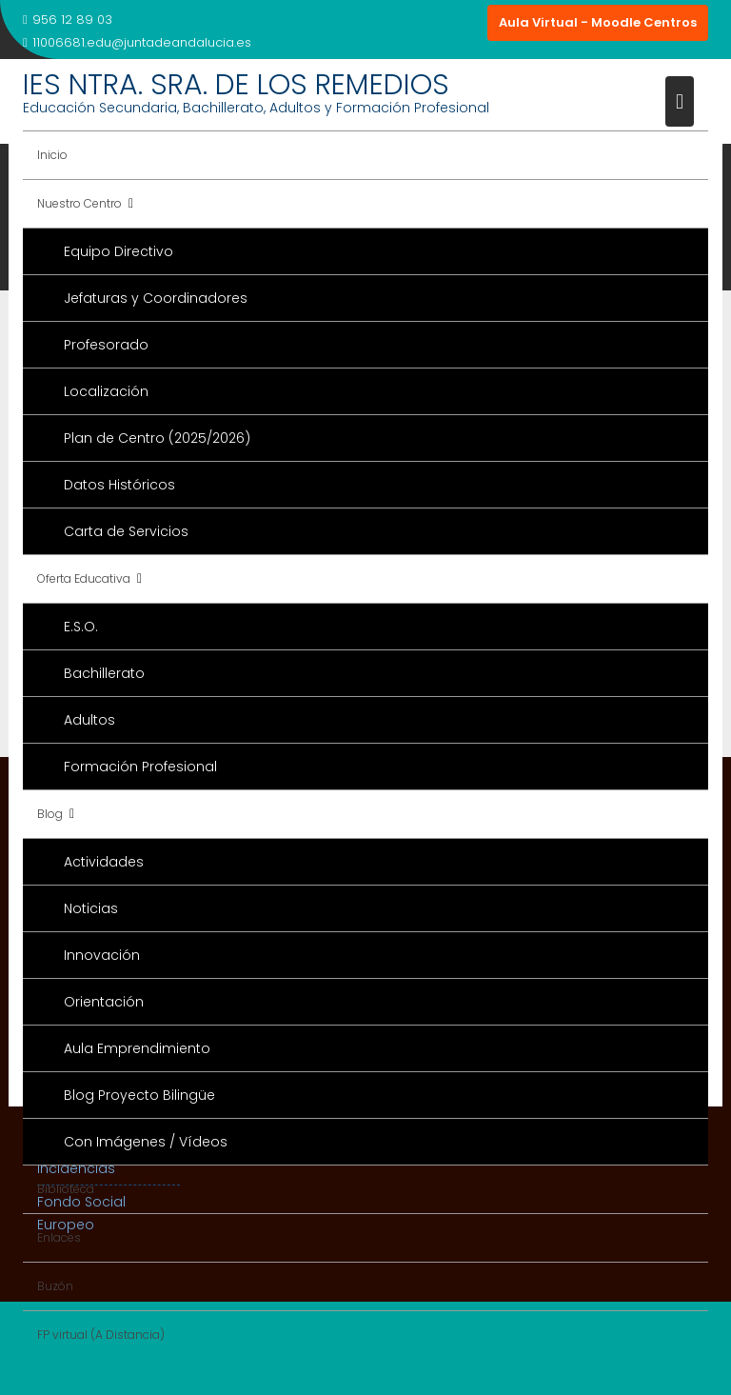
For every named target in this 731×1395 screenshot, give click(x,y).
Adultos (89, 719)
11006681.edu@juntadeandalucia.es (137, 42)
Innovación (102, 955)
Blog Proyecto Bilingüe (139, 1095)
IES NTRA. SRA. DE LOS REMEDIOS (236, 85)
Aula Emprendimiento (137, 1048)
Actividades (104, 861)
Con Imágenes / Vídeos (145, 1141)
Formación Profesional (140, 766)
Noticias (91, 908)
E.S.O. (81, 626)
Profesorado (106, 344)
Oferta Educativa (83, 578)
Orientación (104, 1001)
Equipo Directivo (118, 251)
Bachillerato (104, 673)
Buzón (55, 1286)
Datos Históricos (119, 484)
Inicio (52, 155)
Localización (106, 391)
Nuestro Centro (79, 203)
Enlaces (59, 1237)
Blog (50, 814)
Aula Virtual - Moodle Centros (598, 22)
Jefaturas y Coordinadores (155, 298)
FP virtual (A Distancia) (101, 1334)
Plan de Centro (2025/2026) (157, 438)
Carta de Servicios (126, 531)
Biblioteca (65, 1189)
